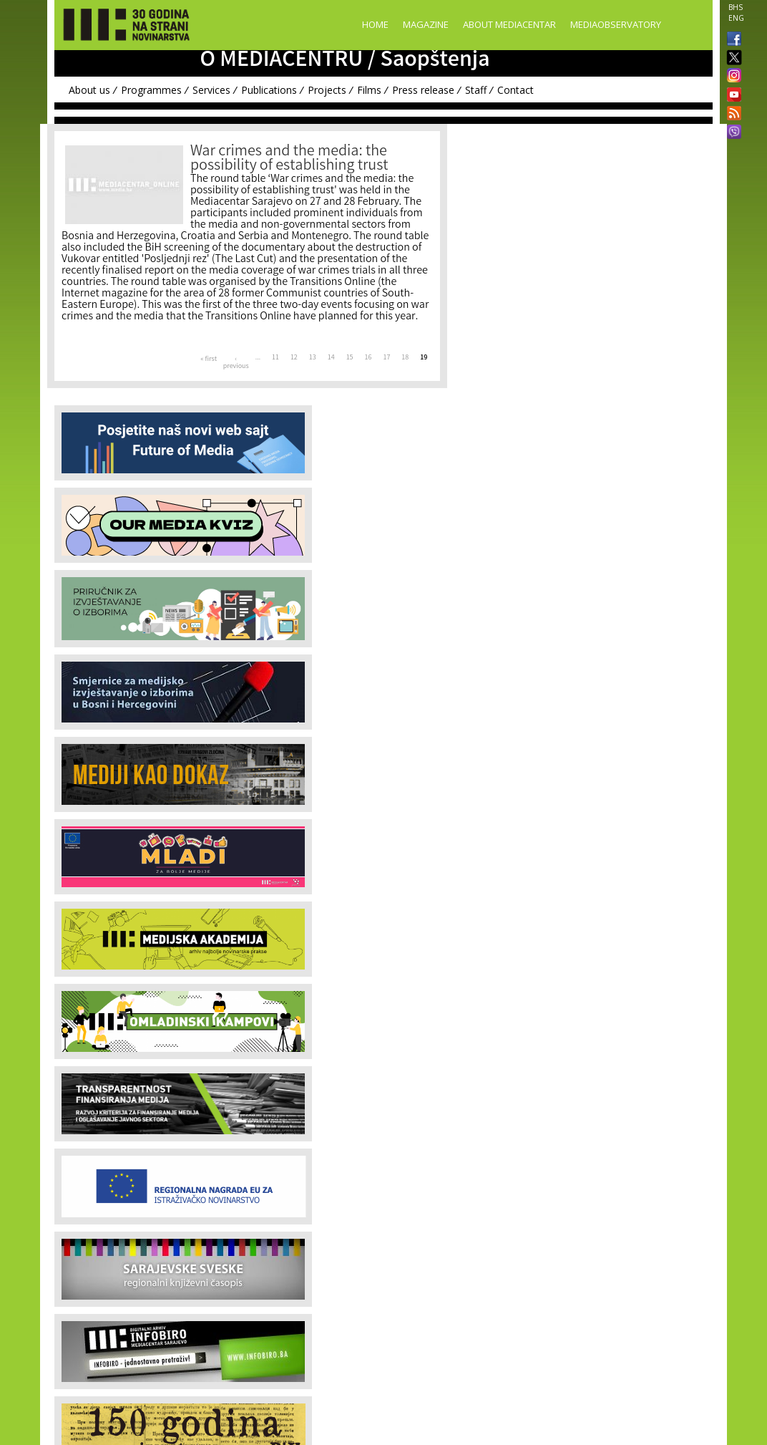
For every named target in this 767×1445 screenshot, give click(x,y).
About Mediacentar (509, 24)
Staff (476, 90)
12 (294, 358)
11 (275, 358)
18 (405, 358)
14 (331, 358)
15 (349, 358)
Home (375, 24)
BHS (735, 7)
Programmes (151, 90)
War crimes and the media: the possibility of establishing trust (289, 159)
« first (208, 359)
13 (312, 358)
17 (386, 358)
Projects (327, 90)
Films (369, 90)
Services (211, 90)
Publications (269, 90)
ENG (736, 18)
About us (89, 90)
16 (368, 358)
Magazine (426, 24)
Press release (423, 90)
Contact (515, 90)
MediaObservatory (615, 24)
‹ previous (236, 363)
